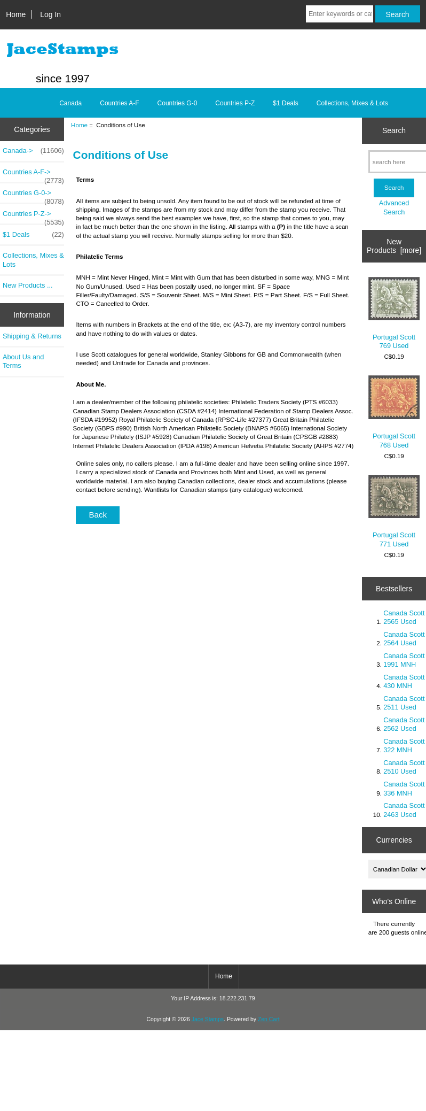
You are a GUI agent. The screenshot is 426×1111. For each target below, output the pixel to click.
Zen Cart (269, 1019)
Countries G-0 (177, 103)
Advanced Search (394, 207)
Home (16, 14)
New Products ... (28, 285)
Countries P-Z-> (33, 216)
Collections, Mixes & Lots (352, 103)
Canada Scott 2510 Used (403, 767)
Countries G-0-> (33, 196)
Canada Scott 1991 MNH (403, 660)
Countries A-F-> (33, 175)
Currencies (394, 840)
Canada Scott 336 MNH (403, 788)
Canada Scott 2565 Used (403, 617)
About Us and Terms (23, 361)
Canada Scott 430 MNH (403, 681)
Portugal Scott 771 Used (394, 511)
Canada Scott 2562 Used (403, 724)
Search (394, 130)
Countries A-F (119, 103)
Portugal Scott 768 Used (394, 412)
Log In (50, 14)
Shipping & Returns (32, 336)
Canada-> (33, 150)
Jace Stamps (208, 1019)
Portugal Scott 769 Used (394, 313)
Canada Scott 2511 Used (403, 703)
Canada (70, 103)
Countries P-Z (235, 103)
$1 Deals (285, 103)
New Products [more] (394, 245)
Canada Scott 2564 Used (403, 638)
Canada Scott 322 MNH (403, 745)
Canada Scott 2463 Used (403, 809)
